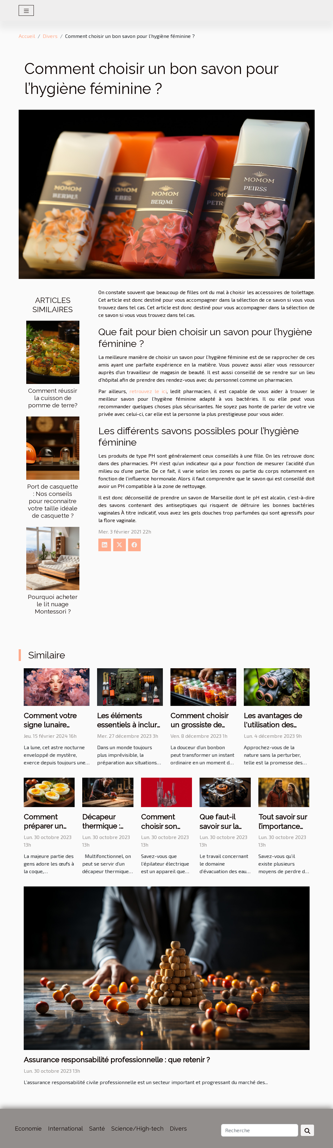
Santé (97, 1128)
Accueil (27, 36)
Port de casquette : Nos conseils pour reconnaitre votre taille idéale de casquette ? (52, 501)
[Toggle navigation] (26, 10)
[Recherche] (259, 1130)
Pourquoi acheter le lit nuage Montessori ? (52, 604)
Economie (28, 1128)
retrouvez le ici (148, 391)
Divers (50, 36)
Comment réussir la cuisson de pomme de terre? (52, 398)
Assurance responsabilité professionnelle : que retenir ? (117, 1059)
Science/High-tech (137, 1128)
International (65, 1128)
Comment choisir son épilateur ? (159, 826)
